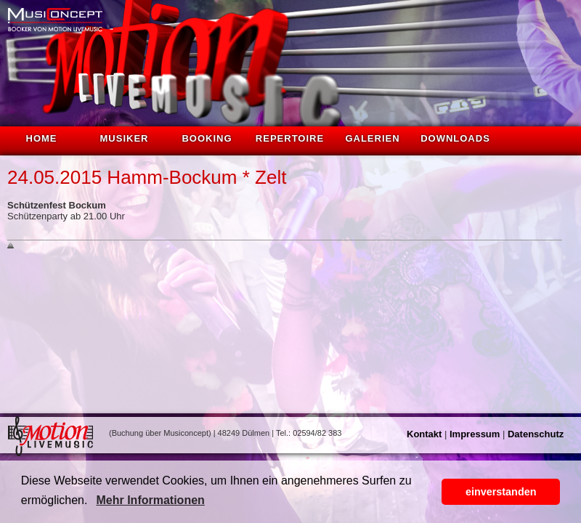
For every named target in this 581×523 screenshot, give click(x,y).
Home (41, 138)
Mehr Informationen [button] (150, 500)
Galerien (372, 138)
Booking (207, 138)
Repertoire (290, 138)
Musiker (124, 138)
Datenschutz (536, 434)
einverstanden (501, 492)
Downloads (455, 138)
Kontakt (424, 434)
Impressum (475, 434)
